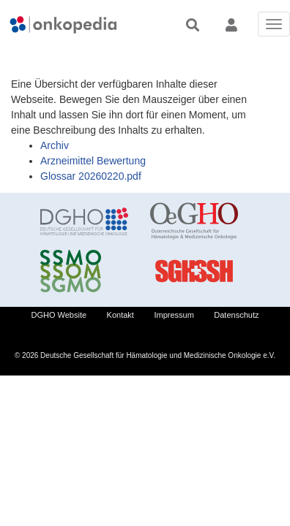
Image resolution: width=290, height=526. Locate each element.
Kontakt (120, 314)
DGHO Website (59, 314)
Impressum (173, 314)
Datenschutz (236, 314)
